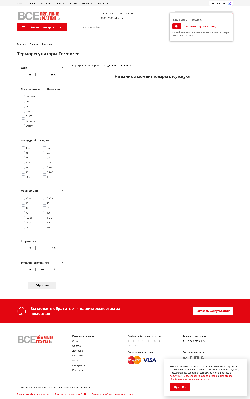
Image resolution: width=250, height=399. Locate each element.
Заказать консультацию (213, 311)
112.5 (28, 222)
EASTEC (29, 106)
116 (48, 222)
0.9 (27, 172)
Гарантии (60, 3)
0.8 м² (50, 167)
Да (177, 26)
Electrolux (30, 120)
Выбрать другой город (200, 26)
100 (48, 212)
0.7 (48, 157)
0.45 (28, 147)
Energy (29, 125)
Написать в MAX (221, 3)
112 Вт (50, 217)
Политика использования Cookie (70, 394)
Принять (180, 387)
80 (27, 207)
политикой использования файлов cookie (193, 375)
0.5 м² (28, 152)
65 (27, 203)
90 (27, 212)
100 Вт (29, 217)
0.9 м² (50, 172)
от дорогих (94, 65)
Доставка (45, 3)
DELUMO (30, 96)
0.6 (48, 152)
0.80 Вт (50, 198)
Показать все (53, 89)
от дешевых (111, 65)
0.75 (49, 162)
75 (48, 203)
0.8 (27, 167)
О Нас (20, 3)
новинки (126, 65)
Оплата (31, 3)
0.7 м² (28, 162)
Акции (73, 3)
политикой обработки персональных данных (201, 377)
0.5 (48, 147)
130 (27, 227)
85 (48, 207)
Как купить (87, 3)
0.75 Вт (29, 198)
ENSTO (29, 116)
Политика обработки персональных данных (113, 394)
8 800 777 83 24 (196, 341)
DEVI (28, 101)
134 (48, 227)
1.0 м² (28, 176)
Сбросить (42, 285)
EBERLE (29, 111)
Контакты (103, 3)
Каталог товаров (38, 27)
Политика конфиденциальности (33, 394)
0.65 (28, 157)
